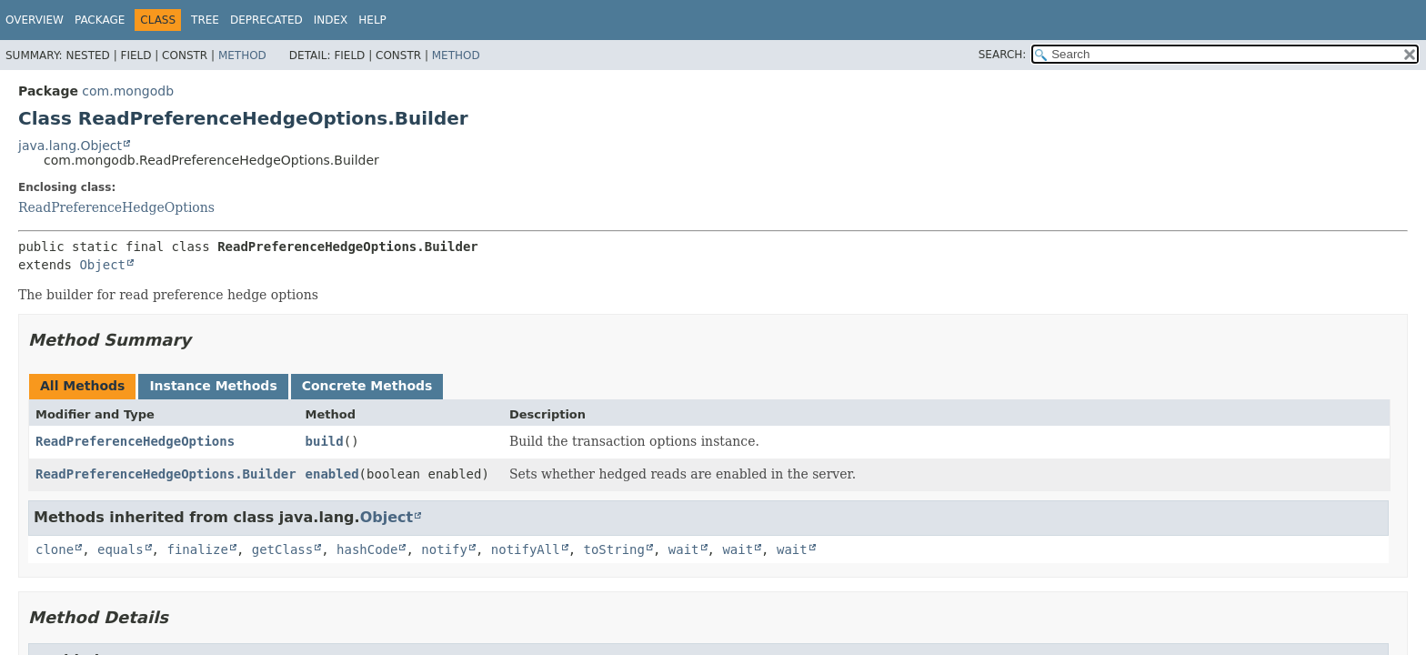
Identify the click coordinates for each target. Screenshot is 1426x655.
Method (242, 55)
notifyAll (525, 549)
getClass (282, 549)
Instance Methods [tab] (212, 385)
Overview (34, 20)
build (325, 441)
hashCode (366, 549)
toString (614, 549)
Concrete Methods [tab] (367, 385)
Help (372, 20)
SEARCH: (1003, 54)
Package (100, 20)
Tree (205, 20)
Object (102, 264)
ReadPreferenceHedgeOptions (116, 207)
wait (683, 549)
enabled (332, 474)
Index (331, 20)
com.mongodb (128, 91)
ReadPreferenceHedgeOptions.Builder (165, 474)
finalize (196, 549)
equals (120, 549)
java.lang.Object (70, 145)
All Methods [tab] (82, 385)
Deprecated (266, 20)
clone (54, 549)
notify (444, 549)
